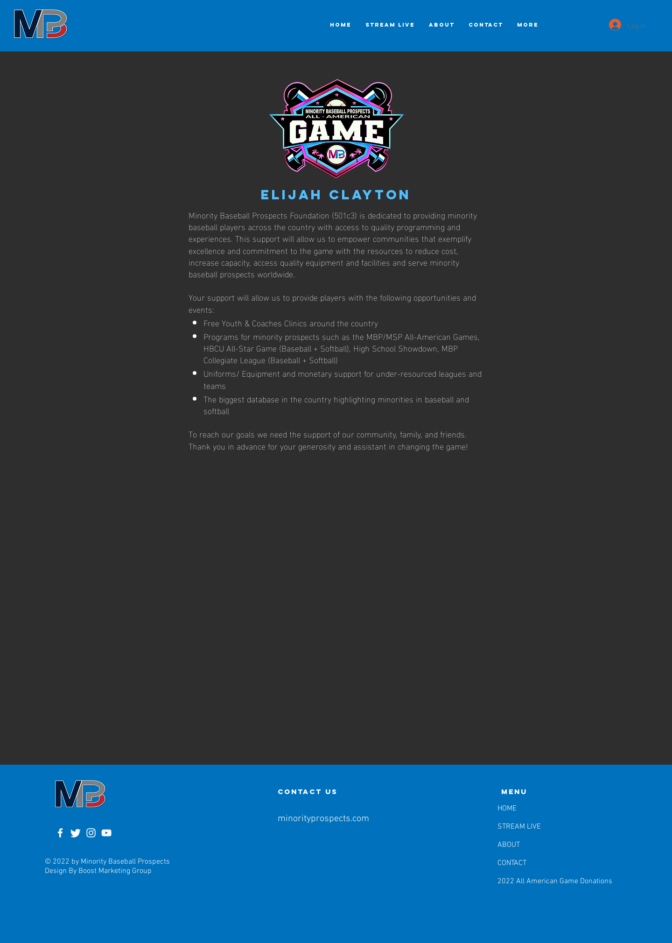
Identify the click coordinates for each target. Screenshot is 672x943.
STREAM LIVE (519, 826)
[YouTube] (106, 833)
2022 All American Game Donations (521, 881)
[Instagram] (91, 833)
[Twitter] (76, 833)
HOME (507, 808)
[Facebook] (60, 833)
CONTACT (511, 863)
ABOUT (508, 845)
